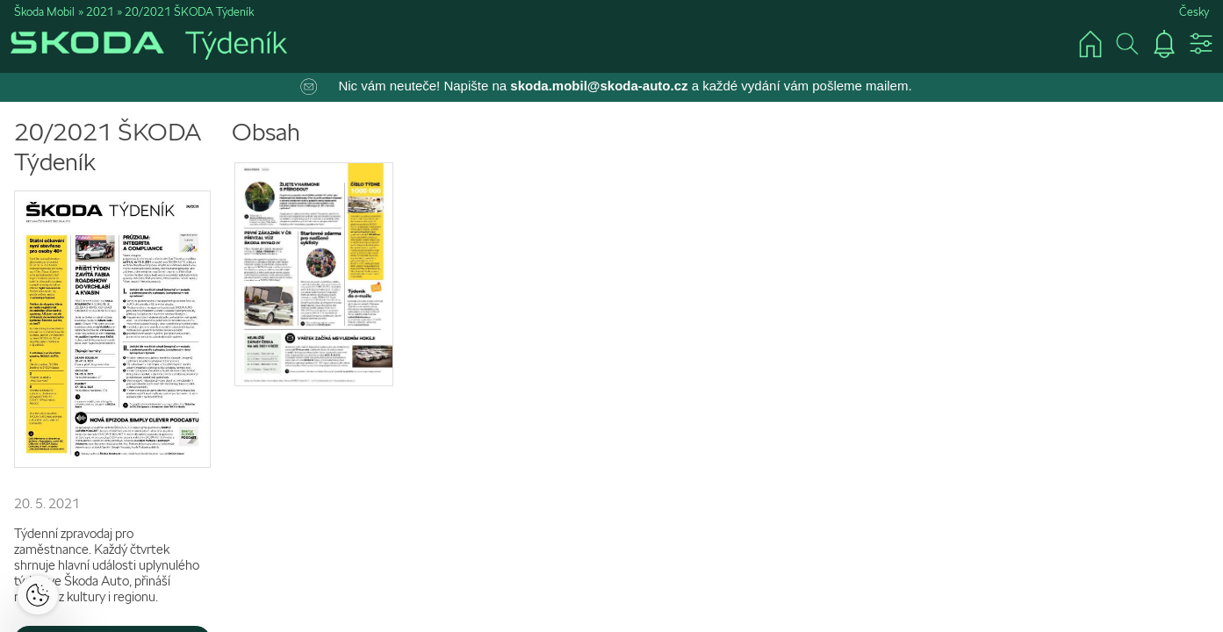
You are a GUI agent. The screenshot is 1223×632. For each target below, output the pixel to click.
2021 (100, 11)
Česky (1194, 11)
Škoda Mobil (44, 11)
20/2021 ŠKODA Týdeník (189, 11)
